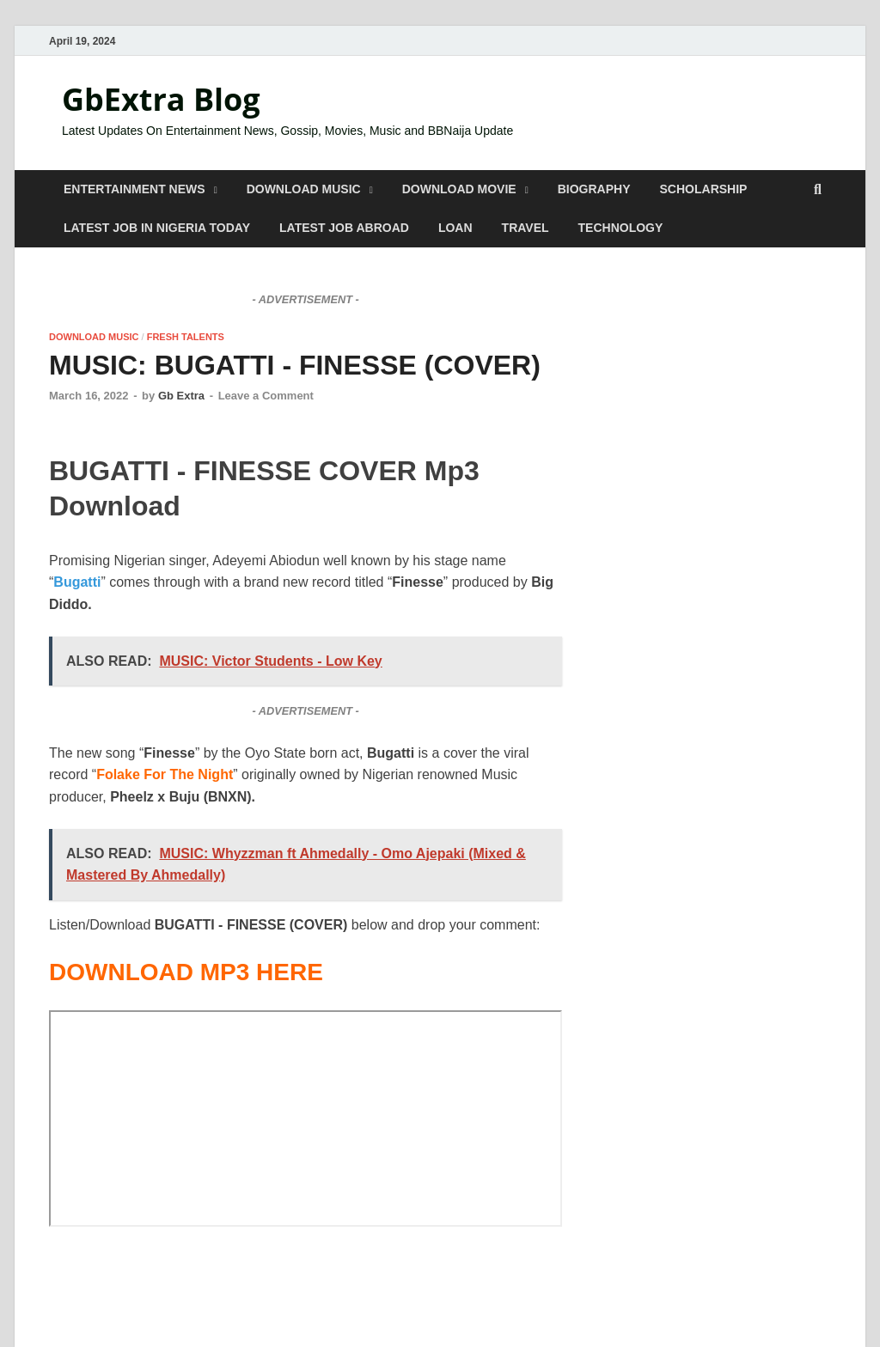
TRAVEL (525, 228)
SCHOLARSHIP (704, 189)
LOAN (455, 228)
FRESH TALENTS (185, 337)
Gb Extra (181, 395)
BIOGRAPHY (594, 189)
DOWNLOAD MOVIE (459, 189)
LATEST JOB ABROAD (344, 228)
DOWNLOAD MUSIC (304, 189)
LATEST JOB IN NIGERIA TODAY (157, 228)
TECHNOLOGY (620, 228)
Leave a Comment (266, 395)
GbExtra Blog (161, 99)
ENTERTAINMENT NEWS (134, 189)
